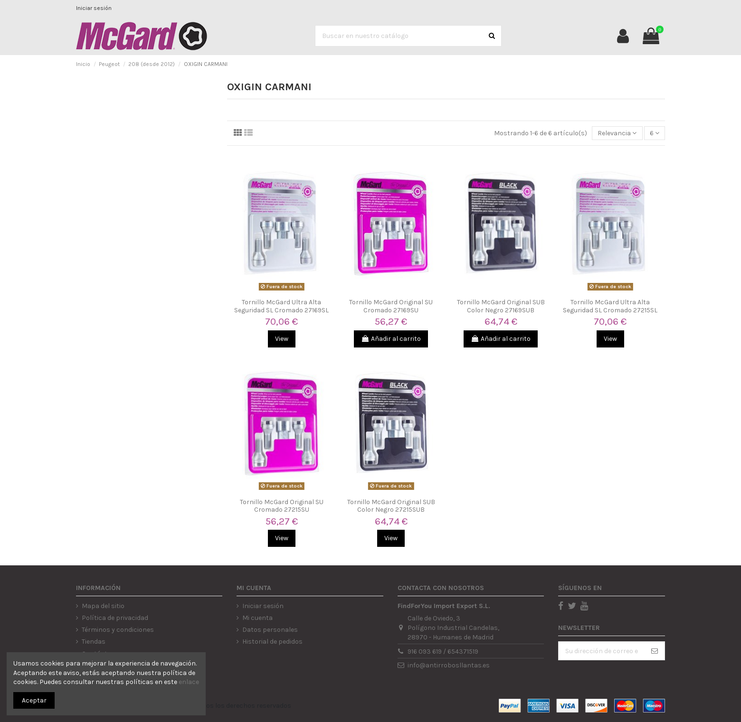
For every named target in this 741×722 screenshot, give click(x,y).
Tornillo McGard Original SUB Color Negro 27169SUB (501, 306)
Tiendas (93, 642)
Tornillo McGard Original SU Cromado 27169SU (391, 306)
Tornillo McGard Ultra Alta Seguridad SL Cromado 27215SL (610, 306)
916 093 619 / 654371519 (443, 651)
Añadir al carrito (391, 339)
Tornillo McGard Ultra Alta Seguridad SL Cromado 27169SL (281, 306)
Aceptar (34, 700)
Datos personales (270, 630)
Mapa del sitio (103, 606)
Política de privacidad (115, 618)
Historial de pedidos (272, 642)
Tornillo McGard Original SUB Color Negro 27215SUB (391, 506)
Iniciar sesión (94, 8)
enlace (189, 682)
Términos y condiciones (118, 630)
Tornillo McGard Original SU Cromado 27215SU (281, 506)
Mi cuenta (257, 618)
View (281, 339)
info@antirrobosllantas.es (449, 665)
